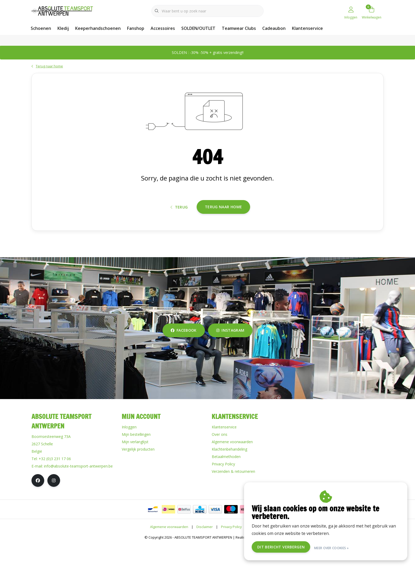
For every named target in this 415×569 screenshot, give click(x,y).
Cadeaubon (274, 28)
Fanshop (135, 28)
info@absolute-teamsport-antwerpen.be (78, 490)
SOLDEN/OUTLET (198, 28)
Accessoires (163, 28)
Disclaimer (204, 551)
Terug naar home (223, 227)
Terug (179, 227)
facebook (184, 355)
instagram (230, 355)
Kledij (63, 28)
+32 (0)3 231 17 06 (55, 483)
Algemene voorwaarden (169, 551)
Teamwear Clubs (239, 28)
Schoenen (41, 28)
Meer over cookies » (346, 547)
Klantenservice (307, 28)
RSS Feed (257, 551)
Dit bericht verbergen (296, 547)
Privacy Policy (231, 551)
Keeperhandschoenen (98, 28)
